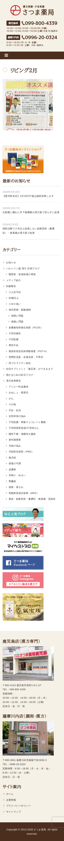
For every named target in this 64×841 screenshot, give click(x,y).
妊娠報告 (11, 286)
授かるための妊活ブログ (19, 374)
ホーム (10, 794)
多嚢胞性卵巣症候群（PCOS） (26, 327)
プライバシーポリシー (18, 805)
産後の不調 (15, 463)
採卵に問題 (17, 315)
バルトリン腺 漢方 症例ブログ (23, 268)
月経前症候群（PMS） (21, 451)
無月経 (12, 457)
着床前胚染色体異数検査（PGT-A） (28, 351)
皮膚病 (12, 469)
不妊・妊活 (15, 410)
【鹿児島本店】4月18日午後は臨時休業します (28, 196)
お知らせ (11, 262)
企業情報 (11, 800)
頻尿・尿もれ (16, 487)
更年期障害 (15, 439)
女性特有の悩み (17, 416)
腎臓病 (12, 481)
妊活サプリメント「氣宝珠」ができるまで (29, 368)
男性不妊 (14, 345)
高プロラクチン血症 (20, 363)
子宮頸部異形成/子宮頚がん (24, 428)
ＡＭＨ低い (15, 304)
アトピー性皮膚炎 (19, 386)
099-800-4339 (18, 689)
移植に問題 (17, 321)
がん (11, 398)
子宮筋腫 (14, 339)
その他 (12, 404)
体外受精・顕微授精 (20, 309)
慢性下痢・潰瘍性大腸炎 (22, 434)
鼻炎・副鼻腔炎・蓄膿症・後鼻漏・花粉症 (32, 499)
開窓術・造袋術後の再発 (22, 274)
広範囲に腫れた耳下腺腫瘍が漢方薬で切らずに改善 (31, 212)
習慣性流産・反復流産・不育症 (26, 357)
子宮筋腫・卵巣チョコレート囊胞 (27, 422)
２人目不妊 (15, 292)
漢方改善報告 (13, 380)
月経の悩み (15, 445)
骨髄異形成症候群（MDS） (24, 493)
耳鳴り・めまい (17, 475)
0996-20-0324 (18, 764)
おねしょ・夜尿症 (19, 392)
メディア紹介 (13, 280)
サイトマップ (13, 811)
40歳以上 (14, 298)
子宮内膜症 (15, 333)
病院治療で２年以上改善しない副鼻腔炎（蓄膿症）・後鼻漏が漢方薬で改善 (28, 230)
